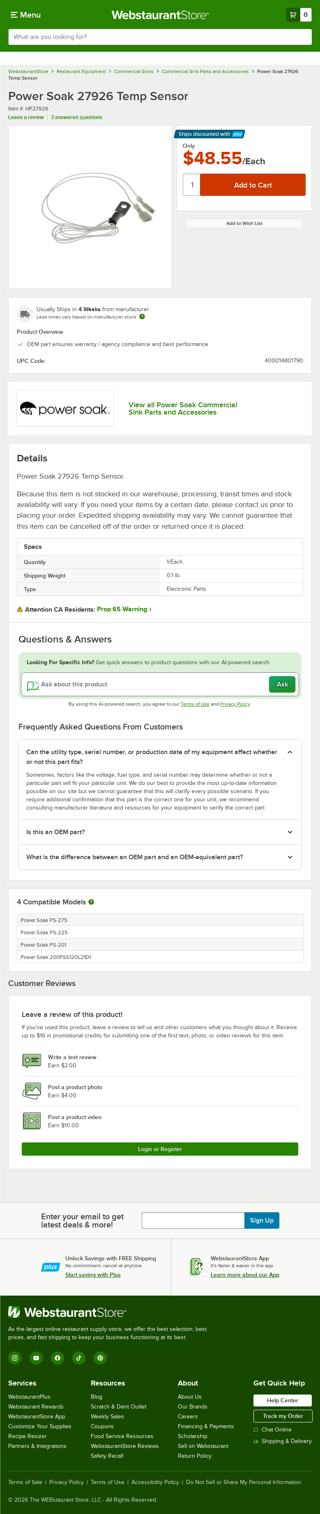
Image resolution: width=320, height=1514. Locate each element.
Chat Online (272, 1430)
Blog (96, 1397)
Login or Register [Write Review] (160, 1149)
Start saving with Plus (93, 1274)
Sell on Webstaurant (203, 1446)
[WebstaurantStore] (111, 1312)
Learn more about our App (245, 1274)
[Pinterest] (100, 1358)
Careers (188, 1416)
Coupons (102, 1426)
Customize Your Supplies (39, 1426)
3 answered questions (76, 117)
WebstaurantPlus (29, 1397)
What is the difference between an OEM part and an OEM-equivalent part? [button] (134, 857)
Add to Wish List (244, 223)
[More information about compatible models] (91, 902)
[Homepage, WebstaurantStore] (160, 14)
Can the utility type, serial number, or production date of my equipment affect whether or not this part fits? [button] (151, 757)
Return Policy (195, 1456)
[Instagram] (14, 1358)
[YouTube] (36, 1358)
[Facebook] (57, 1358)
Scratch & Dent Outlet (118, 1407)
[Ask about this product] (160, 684)
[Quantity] (192, 185)
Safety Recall (107, 1456)
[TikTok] (78, 1358)
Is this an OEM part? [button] (55, 832)
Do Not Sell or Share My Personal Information (243, 1482)
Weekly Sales (107, 1416)
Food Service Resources (122, 1436)
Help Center (282, 1400)
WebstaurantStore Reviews (125, 1446)
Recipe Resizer (27, 1436)
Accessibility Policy (155, 1482)
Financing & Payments (206, 1426)
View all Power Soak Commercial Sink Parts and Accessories (183, 408)
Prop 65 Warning (122, 609)
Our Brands (192, 1407)
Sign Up (262, 1220)
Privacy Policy (235, 704)
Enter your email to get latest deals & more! (82, 1220)
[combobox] (160, 37)
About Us (190, 1397)
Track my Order (283, 1416)
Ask (282, 684)
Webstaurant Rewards (36, 1407)
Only (189, 145)
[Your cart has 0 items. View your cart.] (299, 15)
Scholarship (192, 1436)
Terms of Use (195, 704)
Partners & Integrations (37, 1446)
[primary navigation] (25, 15)
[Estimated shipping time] (142, 316)
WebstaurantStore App (36, 1416)
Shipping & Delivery (282, 1441)
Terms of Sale (25, 1482)
